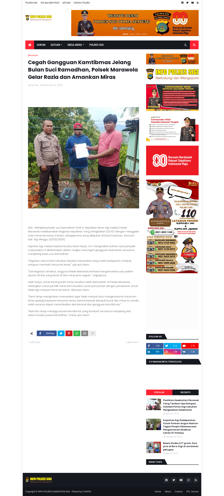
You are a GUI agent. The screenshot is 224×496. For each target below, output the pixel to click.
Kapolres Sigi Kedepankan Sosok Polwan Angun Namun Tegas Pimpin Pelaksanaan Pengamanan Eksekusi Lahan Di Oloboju (180, 427)
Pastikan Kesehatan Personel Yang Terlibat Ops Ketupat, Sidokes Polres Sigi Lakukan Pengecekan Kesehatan (181, 405)
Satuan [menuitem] (55, 44)
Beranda (33, 55)
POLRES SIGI (31, 3)
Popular (159, 392)
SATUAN (66, 3)
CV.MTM (86, 491)
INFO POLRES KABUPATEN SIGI (54, 491)
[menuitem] (29, 44)
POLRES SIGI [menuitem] (96, 44)
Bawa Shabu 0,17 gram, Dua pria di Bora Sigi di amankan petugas (180, 446)
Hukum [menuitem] (41, 44)
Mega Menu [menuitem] (75, 44)
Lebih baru (35, 342)
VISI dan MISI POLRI (49, 3)
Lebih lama (131, 342)
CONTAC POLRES (82, 3)
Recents (185, 392)
